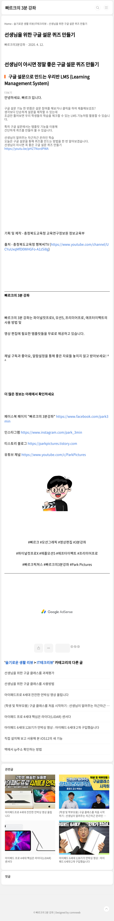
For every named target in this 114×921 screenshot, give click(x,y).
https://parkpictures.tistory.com (52, 443)
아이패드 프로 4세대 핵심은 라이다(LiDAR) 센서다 (37, 716)
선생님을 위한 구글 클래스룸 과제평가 (29, 673)
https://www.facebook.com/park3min (56, 419)
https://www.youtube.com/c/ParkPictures (53, 454)
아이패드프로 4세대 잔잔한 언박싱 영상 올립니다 (36, 694)
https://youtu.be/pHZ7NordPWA (26, 148)
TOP (106, 909)
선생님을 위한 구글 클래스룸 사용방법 (29, 683)
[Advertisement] (57, 611)
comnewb (74, 912)
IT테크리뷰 (45, 662)
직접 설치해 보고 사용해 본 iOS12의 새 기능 (33, 738)
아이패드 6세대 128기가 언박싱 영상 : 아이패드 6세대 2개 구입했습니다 (51, 727)
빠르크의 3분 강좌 (20, 8)
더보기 (8, 93)
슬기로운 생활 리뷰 (19, 662)
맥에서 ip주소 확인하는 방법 (23, 749)
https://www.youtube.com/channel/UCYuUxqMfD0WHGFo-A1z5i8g (56, 247)
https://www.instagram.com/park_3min (51, 432)
